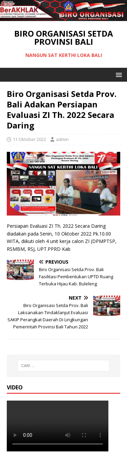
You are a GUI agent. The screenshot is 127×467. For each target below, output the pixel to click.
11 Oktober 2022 (29, 139)
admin (62, 139)
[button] (117, 74)
